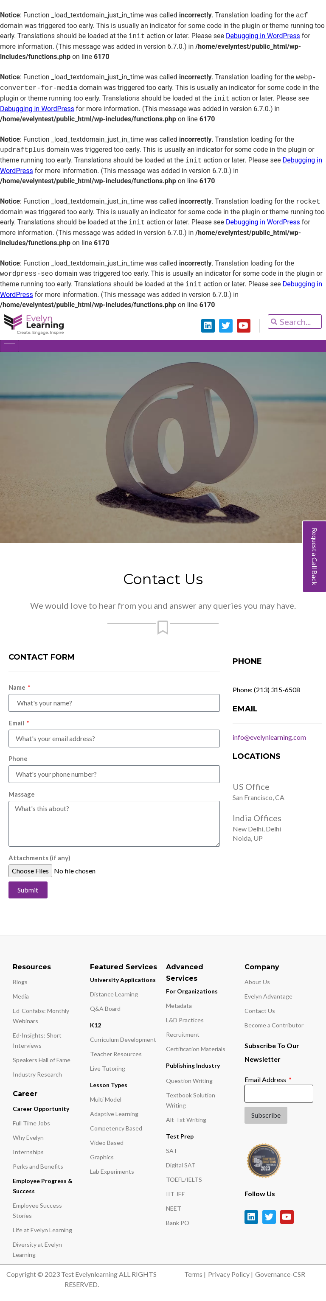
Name (17, 690)
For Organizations (192, 994)
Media (21, 999)
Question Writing (189, 1083)
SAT (171, 1153)
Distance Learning (114, 997)
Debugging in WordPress (263, 36)
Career (25, 1097)
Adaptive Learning (114, 1116)
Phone (18, 761)
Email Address (265, 1082)
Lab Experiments (112, 1174)
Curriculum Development (123, 1042)
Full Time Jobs (31, 1126)
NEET (173, 1211)
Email (16, 726)
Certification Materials (195, 1051)
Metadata (179, 1008)
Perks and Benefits (38, 1169)
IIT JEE (175, 1196)
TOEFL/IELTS (184, 1182)
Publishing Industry (193, 1068)
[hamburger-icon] (9, 346)
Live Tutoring (107, 1071)
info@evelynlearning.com (269, 740)
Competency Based (116, 1131)
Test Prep (180, 1139)
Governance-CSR (280, 1277)
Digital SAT (181, 1168)
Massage (21, 797)
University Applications (123, 982)
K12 (95, 1028)
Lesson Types (108, 1087)
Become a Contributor (274, 1028)
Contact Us (259, 1013)
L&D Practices (185, 1023)
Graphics (102, 1160)
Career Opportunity (41, 1111)
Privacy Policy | (230, 1277)
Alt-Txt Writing (186, 1122)
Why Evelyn (28, 1140)
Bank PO (177, 1225)
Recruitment (183, 1037)
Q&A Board (105, 1011)
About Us (257, 984)
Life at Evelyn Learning (42, 1233)
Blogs (20, 984)
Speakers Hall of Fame (41, 1062)
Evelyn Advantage (268, 999)
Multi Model (105, 1102)
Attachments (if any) (39, 861)
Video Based (107, 1145)
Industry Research (37, 1077)
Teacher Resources (116, 1056)
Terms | (195, 1277)
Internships (28, 1154)
